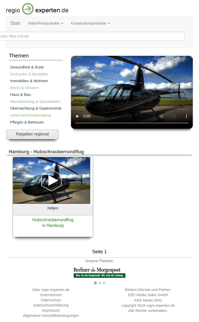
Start (15, 23)
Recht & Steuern (24, 88)
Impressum (51, 310)
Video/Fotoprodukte (45, 23)
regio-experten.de (160, 305)
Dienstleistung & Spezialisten (35, 101)
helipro (52, 208)
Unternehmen (51, 295)
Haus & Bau (20, 94)
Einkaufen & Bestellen (29, 74)
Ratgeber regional (32, 134)
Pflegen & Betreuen (27, 122)
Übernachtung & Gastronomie (35, 108)
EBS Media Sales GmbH (148, 295)
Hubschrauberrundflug (52, 220)
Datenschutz (51, 300)
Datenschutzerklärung (50, 305)
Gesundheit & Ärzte (27, 67)
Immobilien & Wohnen (29, 81)
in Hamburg (53, 225)
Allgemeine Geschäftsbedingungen (51, 315)
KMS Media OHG (148, 300)
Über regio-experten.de (51, 290)
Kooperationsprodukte (90, 23)
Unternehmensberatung (30, 115)
